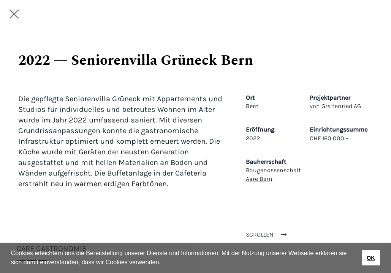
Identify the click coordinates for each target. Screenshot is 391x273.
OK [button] (371, 258)
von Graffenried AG (335, 106)
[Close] (14, 14)
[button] (163, 263)
